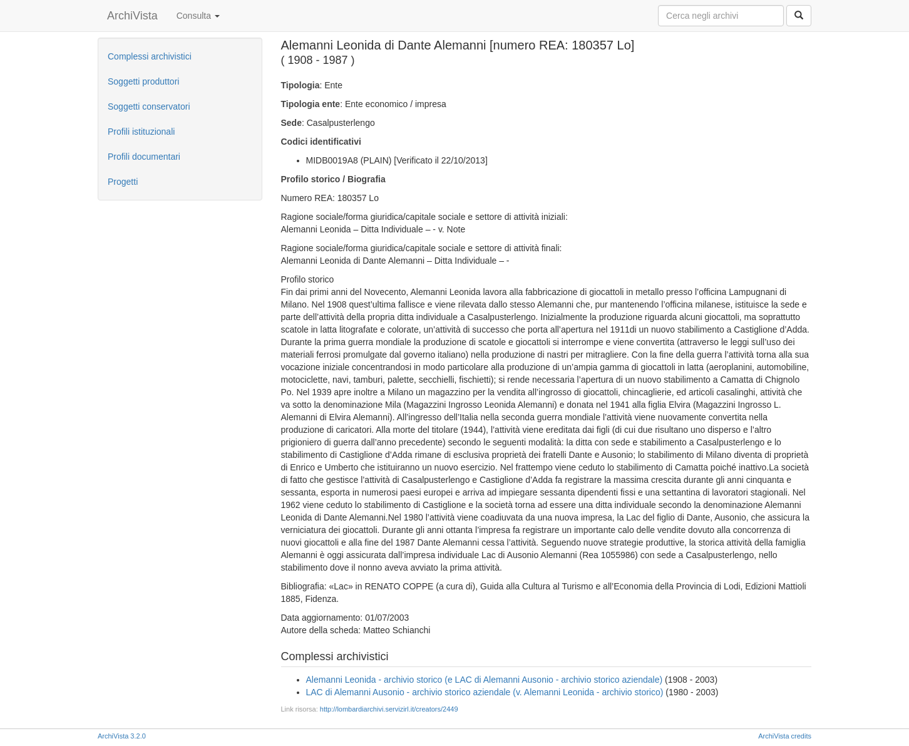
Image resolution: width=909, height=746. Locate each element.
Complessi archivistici (150, 56)
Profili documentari (144, 157)
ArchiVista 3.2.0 (122, 736)
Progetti (123, 182)
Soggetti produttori (143, 81)
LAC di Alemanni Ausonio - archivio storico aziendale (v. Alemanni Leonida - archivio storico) (485, 692)
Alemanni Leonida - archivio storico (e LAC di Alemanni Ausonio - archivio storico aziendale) (484, 680)
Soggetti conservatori (149, 106)
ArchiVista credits (784, 736)
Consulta (198, 16)
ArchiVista (132, 15)
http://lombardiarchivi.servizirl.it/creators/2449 (389, 709)
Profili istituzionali (141, 132)
